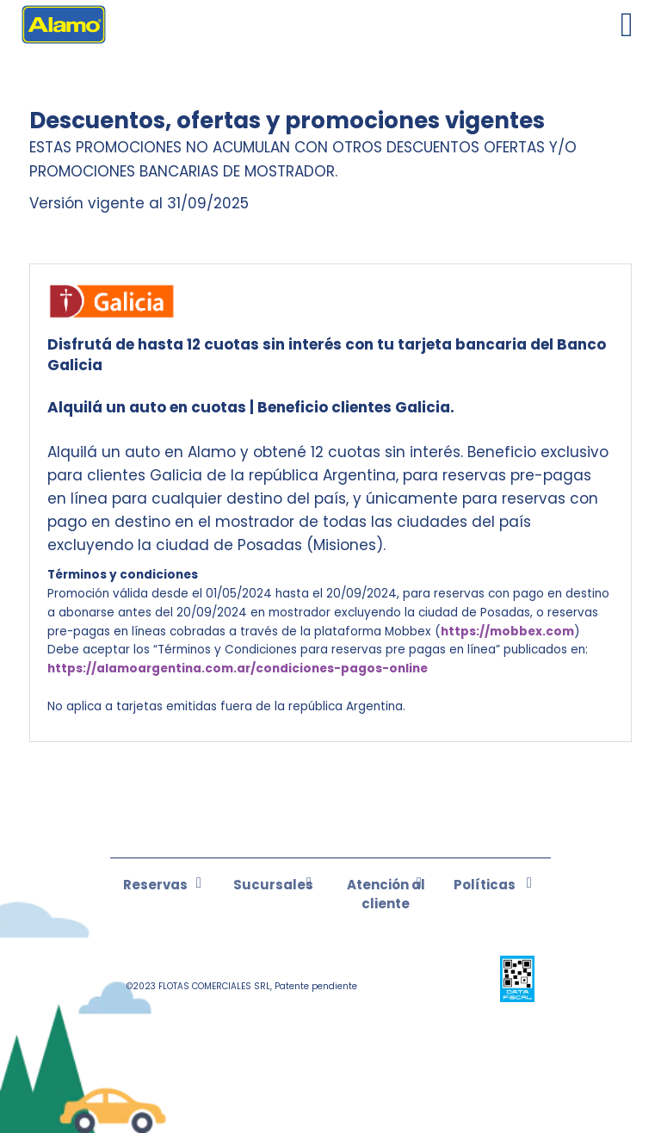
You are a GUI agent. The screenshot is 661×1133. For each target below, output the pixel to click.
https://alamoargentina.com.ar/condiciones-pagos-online (237, 668)
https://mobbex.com (507, 631)
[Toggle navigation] (626, 24)
